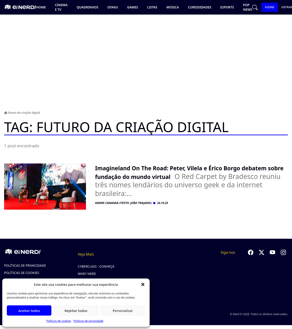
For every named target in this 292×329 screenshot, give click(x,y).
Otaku (112, 7)
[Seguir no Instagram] (283, 252)
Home (41, 7)
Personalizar (123, 310)
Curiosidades (199, 7)
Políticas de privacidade (88, 321)
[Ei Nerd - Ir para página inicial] (20, 7)
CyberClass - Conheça (96, 266)
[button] (143, 284)
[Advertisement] (146, 53)
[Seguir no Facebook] (250, 252)
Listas (152, 7)
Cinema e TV (61, 7)
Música (172, 7)
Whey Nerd (87, 273)
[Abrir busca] (255, 7)
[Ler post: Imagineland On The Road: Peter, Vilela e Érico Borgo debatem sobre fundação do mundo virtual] (191, 180)
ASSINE (269, 7)
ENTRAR (287, 7)
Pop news (247, 7)
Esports (227, 7)
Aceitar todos (29, 310)
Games (132, 7)
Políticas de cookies (58, 321)
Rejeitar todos (76, 310)
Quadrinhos (87, 7)
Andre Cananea (106, 203)
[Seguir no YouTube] (272, 252)
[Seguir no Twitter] (261, 252)
